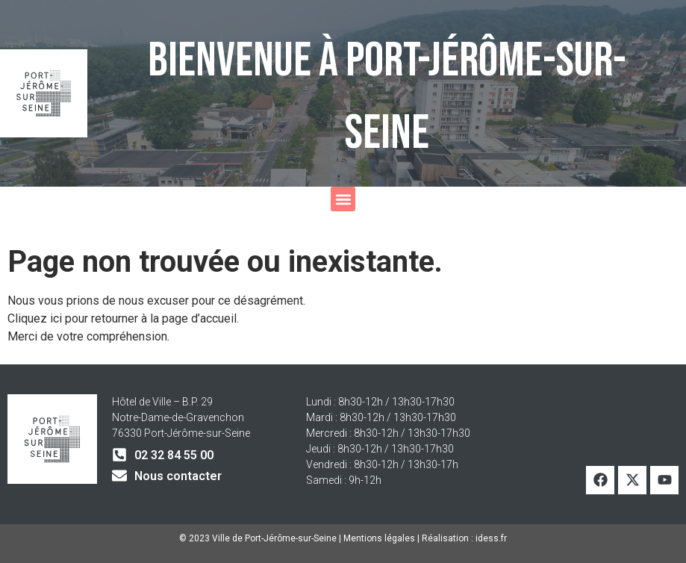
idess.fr (491, 538)
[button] (343, 199)
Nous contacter (178, 476)
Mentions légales (379, 538)
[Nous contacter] (119, 475)
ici (57, 318)
